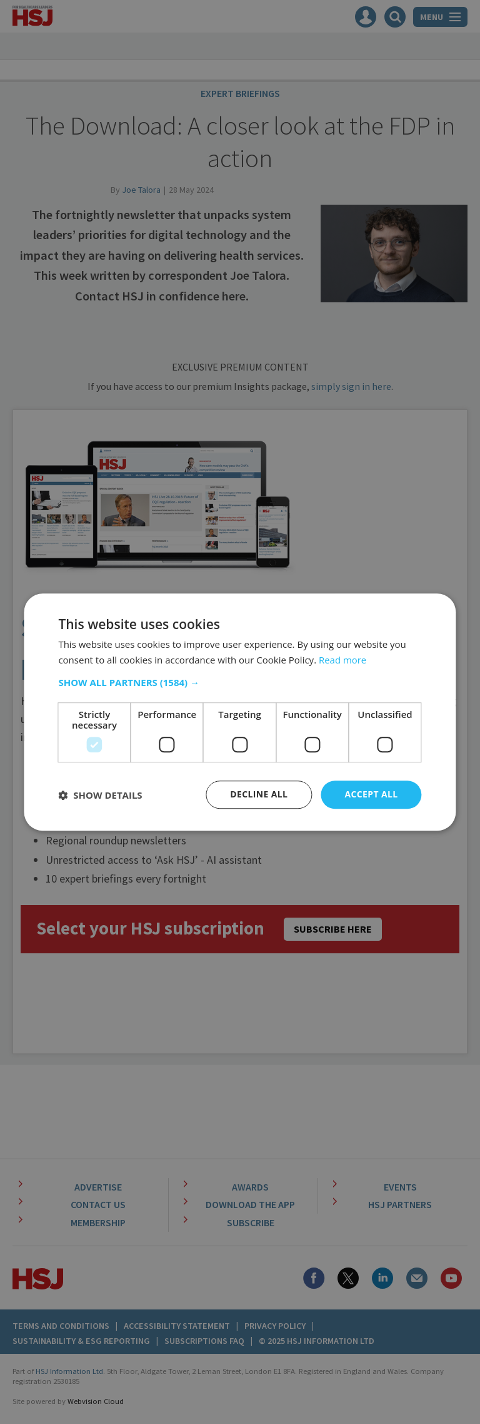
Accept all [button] (371, 795)
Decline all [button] (259, 795)
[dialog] (240, 712)
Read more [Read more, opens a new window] (343, 659)
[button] (239, 683)
